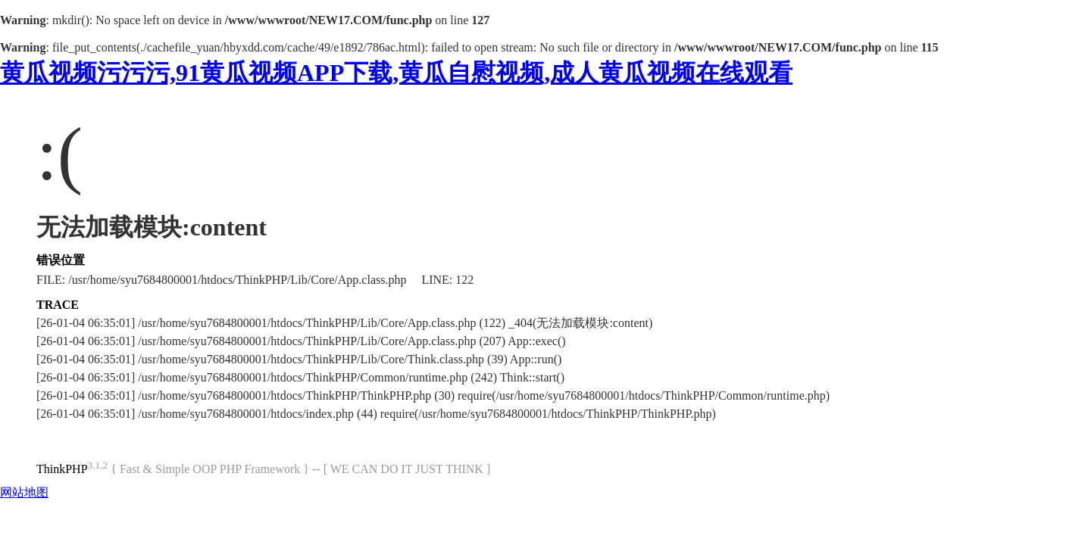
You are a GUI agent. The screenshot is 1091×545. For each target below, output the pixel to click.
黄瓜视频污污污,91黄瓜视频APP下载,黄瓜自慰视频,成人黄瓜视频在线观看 (396, 72)
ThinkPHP (62, 468)
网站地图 (24, 492)
